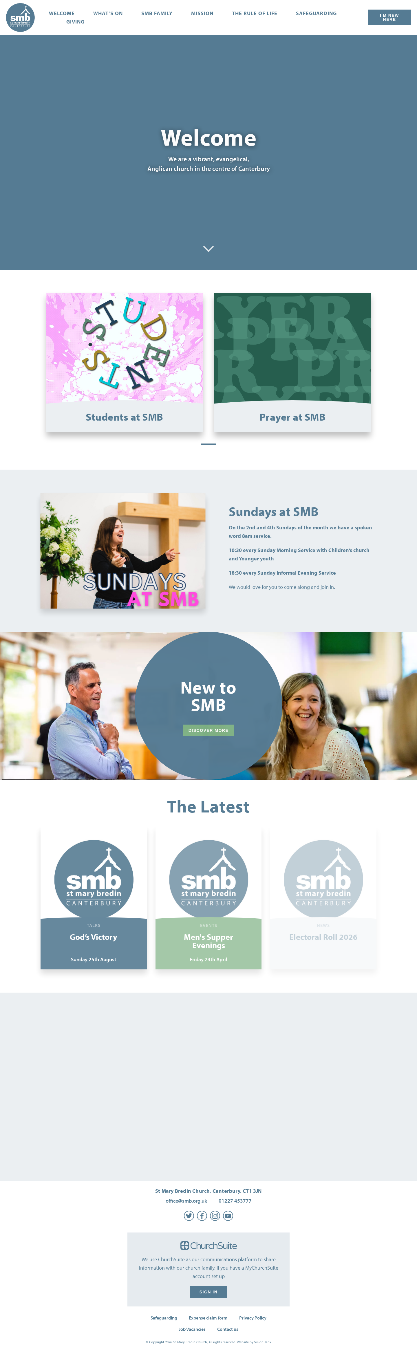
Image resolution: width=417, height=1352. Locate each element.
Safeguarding (316, 13)
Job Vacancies (192, 1329)
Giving (75, 21)
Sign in (208, 1292)
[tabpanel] (124, 362)
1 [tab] (208, 444)
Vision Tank (262, 1342)
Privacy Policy (252, 1318)
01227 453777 (235, 1200)
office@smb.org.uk (186, 1200)
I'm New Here (389, 17)
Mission (202, 13)
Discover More (209, 730)
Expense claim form (208, 1318)
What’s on (108, 13)
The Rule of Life (254, 13)
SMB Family (157, 13)
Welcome (62, 13)
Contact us (227, 1329)
